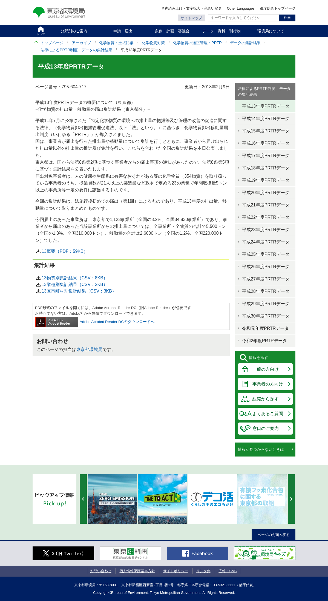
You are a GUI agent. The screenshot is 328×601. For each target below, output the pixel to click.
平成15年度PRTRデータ (265, 131)
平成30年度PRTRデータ (265, 316)
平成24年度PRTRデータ (265, 242)
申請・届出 (123, 31)
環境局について (270, 31)
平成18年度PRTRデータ (265, 168)
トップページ (52, 43)
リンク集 (203, 571)
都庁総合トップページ (277, 8)
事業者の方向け (267, 384)
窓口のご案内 (265, 428)
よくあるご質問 (267, 413)
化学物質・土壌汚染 (116, 43)
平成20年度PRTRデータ (265, 192)
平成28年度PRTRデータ (265, 291)
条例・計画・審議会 (172, 31)
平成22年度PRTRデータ (265, 217)
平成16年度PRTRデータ (265, 143)
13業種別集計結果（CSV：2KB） (75, 284)
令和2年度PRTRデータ (264, 340)
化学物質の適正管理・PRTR (197, 43)
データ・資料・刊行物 (221, 31)
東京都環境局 (89, 349)
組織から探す (265, 398)
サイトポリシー (175, 571)
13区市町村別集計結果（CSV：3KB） (79, 291)
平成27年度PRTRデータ (265, 279)
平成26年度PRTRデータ (265, 266)
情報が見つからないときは (261, 449)
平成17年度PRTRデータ (265, 155)
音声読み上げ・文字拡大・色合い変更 (191, 8)
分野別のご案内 (74, 31)
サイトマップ (191, 18)
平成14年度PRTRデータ (265, 118)
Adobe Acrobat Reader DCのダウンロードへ (94, 322)
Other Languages (241, 8)
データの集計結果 (245, 43)
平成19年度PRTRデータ (265, 180)
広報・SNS (227, 571)
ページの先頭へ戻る (274, 535)
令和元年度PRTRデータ (265, 328)
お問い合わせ (100, 571)
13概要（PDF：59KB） (65, 251)
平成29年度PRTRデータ (265, 303)
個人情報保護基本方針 (137, 571)
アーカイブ (81, 43)
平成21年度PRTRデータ (265, 205)
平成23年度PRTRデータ (265, 229)
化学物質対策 (153, 43)
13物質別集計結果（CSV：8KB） (75, 278)
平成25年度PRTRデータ (265, 254)
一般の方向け (265, 369)
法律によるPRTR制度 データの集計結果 (76, 50)
